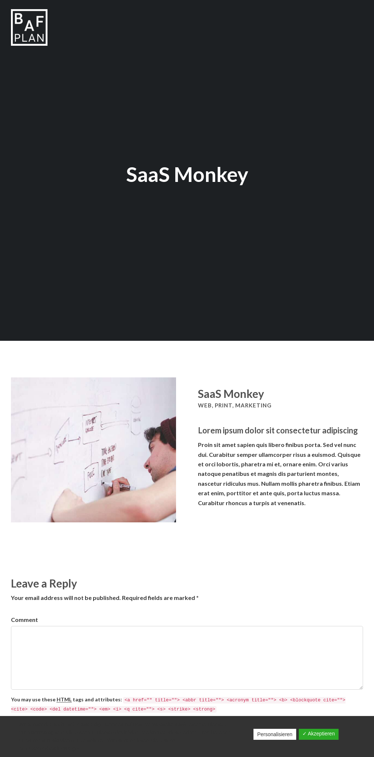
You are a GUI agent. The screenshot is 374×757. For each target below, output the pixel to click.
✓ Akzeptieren (318, 734)
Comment (24, 619)
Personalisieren (275, 734)
